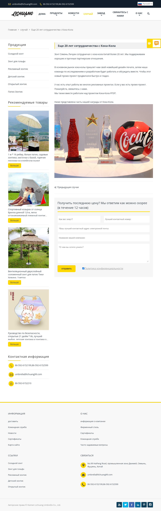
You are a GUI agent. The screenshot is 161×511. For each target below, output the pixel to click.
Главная (12, 29)
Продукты (56, 14)
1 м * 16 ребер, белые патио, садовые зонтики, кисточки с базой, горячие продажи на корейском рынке (28, 157)
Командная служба (17, 427)
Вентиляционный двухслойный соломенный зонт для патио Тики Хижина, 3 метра (26, 274)
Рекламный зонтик (18, 68)
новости (73, 14)
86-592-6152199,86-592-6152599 (58, 4)
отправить (66, 268)
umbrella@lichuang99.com (24, 4)
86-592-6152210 (23, 383)
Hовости (12, 433)
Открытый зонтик (17, 84)
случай (88, 13)
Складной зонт (16, 53)
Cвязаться (87, 455)
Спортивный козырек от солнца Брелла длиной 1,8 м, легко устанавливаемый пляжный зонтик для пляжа (26, 212)
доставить (13, 421)
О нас (139, 14)
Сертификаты (14, 439)
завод (101, 14)
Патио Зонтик (15, 91)
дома (42, 13)
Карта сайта (14, 444)
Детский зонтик (16, 76)
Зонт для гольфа (16, 61)
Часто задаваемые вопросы (94, 444)
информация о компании (93, 421)
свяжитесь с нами (120, 14)
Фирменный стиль (90, 427)
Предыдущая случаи (66, 187)
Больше (14, 165)
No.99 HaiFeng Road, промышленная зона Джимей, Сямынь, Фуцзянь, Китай (117, 465)
